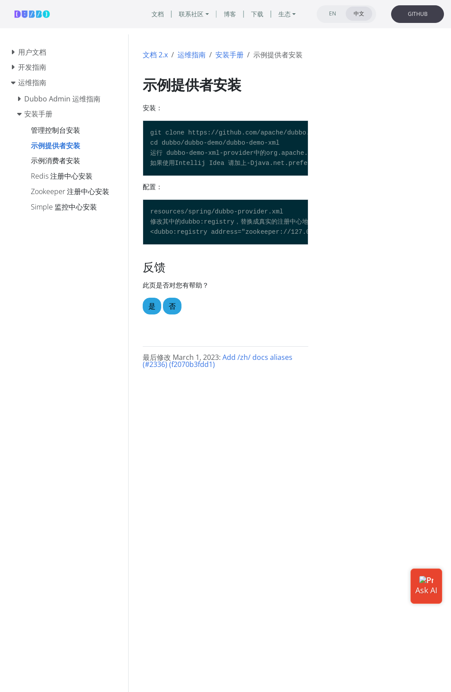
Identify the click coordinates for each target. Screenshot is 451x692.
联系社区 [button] (191, 14)
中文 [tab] (359, 13)
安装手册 (229, 55)
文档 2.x (155, 55)
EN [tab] (332, 13)
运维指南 (191, 55)
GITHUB (418, 14)
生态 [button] (284, 14)
